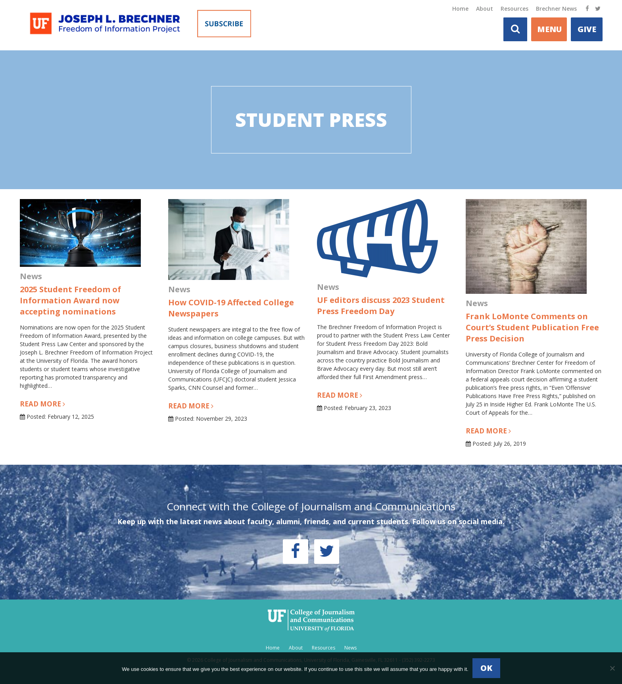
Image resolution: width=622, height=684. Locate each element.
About (484, 8)
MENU (549, 29)
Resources (514, 8)
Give (587, 29)
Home (460, 8)
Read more (42, 403)
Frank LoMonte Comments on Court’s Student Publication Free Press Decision (532, 327)
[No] (612, 668)
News (350, 647)
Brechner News (556, 8)
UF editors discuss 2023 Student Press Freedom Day (381, 305)
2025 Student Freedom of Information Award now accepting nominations (70, 300)
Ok (486, 668)
